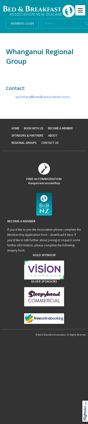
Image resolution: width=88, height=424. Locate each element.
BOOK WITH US (33, 128)
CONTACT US (50, 143)
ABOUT (52, 135)
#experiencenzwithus (44, 183)
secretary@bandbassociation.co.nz (42, 96)
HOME (15, 128)
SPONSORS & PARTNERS (27, 135)
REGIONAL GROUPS (24, 143)
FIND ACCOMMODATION (44, 179)
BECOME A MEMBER (60, 128)
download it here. (62, 235)
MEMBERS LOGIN (22, 23)
